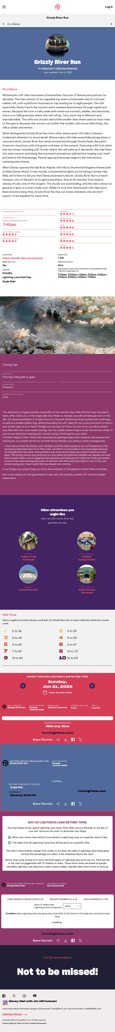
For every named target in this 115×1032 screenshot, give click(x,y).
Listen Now (15, 1014)
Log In (109, 7)
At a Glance (13, 24)
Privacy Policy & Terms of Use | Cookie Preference (24, 1023)
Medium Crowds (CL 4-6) (63, 899)
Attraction (47, 68)
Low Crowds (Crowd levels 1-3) (25, 899)
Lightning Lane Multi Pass (16, 277)
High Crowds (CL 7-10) (95, 899)
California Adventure (66, 68)
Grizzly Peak (9, 258)
